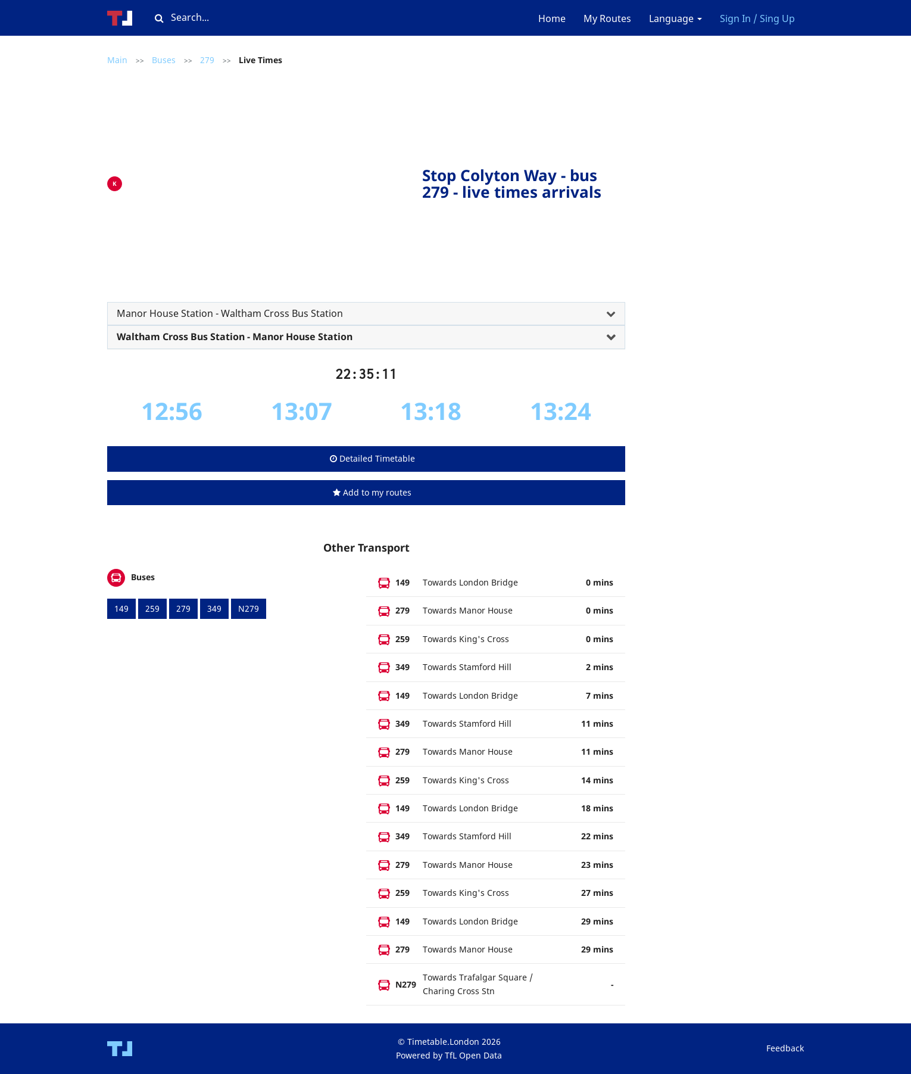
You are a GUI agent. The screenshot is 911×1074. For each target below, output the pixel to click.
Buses (164, 60)
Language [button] (675, 18)
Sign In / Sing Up (757, 18)
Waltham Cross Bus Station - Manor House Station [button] (234, 336)
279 (207, 60)
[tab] (366, 314)
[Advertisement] (275, 181)
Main (117, 60)
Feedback (785, 1048)
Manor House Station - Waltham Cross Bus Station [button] (230, 313)
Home (552, 18)
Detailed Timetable (372, 458)
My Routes (607, 18)
